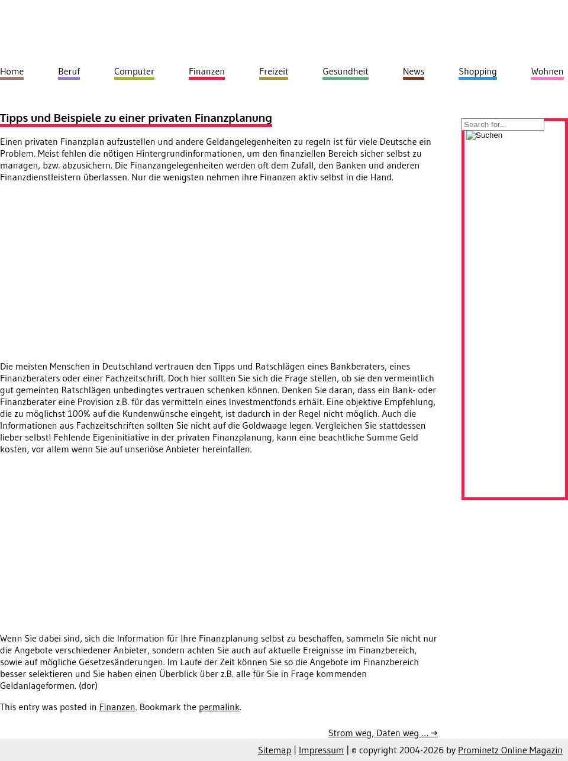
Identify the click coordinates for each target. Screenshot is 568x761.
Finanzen (117, 707)
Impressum (321, 750)
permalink (219, 707)
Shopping (478, 71)
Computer (134, 71)
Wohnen (547, 71)
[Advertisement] (99, 275)
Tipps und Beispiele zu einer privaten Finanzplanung (136, 117)
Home (12, 71)
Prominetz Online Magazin (510, 750)
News (414, 71)
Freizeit (273, 71)
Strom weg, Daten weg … (383, 733)
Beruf (69, 71)
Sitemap (274, 750)
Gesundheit (345, 71)
